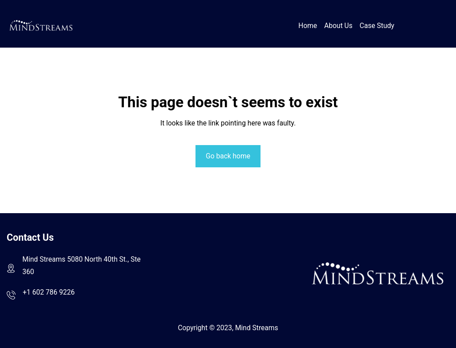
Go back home (228, 156)
